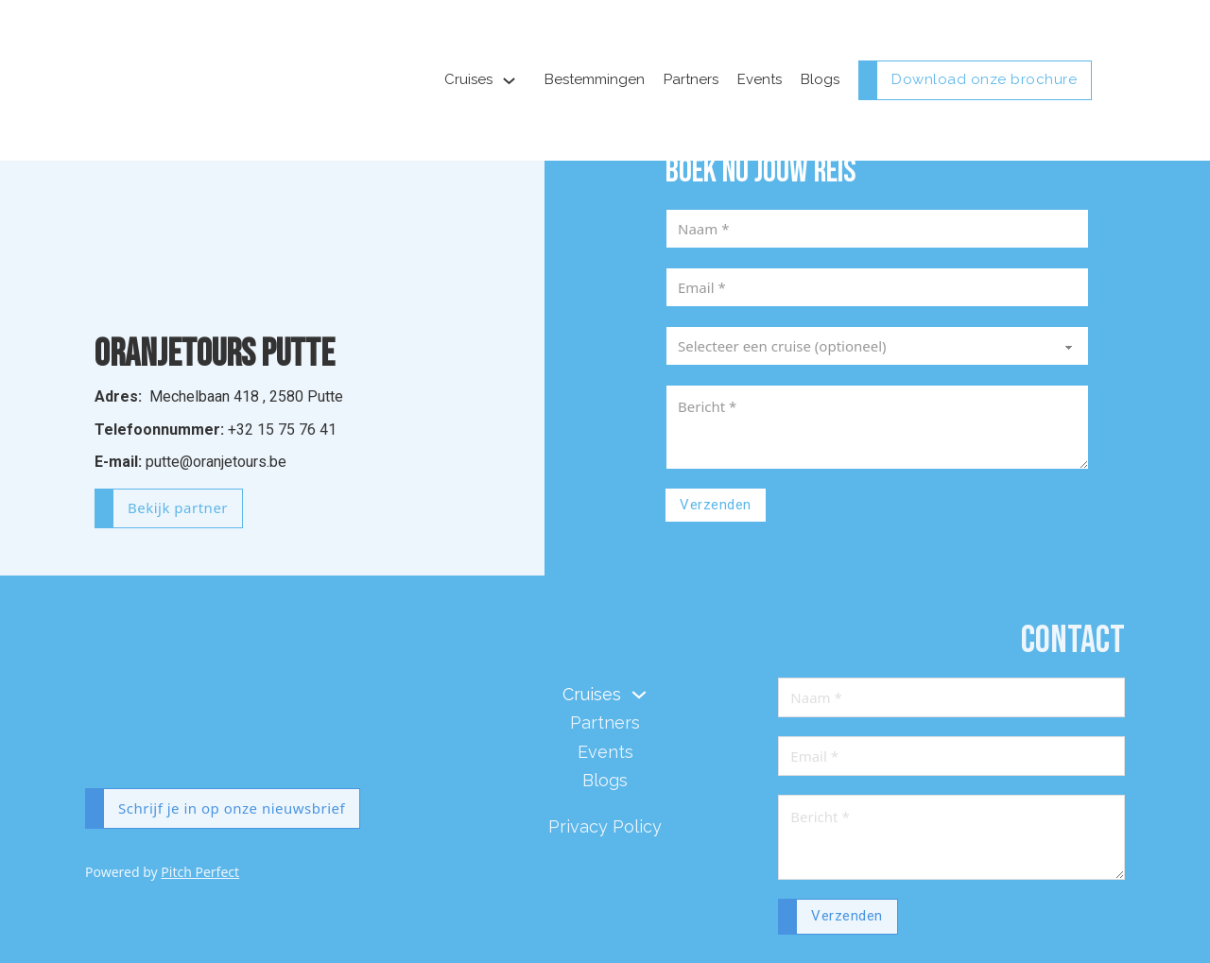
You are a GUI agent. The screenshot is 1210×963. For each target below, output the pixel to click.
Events (759, 79)
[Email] (877, 287)
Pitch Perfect (200, 872)
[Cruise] (877, 346)
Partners (691, 79)
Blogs (820, 79)
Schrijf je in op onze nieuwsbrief (231, 808)
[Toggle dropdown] (509, 81)
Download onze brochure (984, 79)
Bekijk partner (178, 507)
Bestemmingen (594, 79)
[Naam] (877, 229)
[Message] (877, 427)
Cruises (468, 79)
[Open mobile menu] (1115, 80)
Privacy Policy (605, 826)
